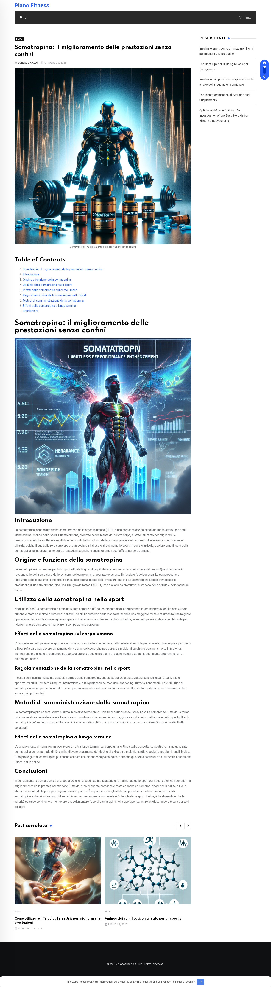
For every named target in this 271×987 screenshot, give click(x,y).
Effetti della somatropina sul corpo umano (50, 292)
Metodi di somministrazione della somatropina (53, 303)
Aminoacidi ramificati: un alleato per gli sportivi (143, 921)
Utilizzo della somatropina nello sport (47, 287)
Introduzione (31, 277)
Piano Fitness (32, 5)
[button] (180, 828)
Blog (23, 17)
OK (200, 981)
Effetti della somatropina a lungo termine (49, 308)
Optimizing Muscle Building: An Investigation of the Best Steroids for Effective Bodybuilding (223, 118)
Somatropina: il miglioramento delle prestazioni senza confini (62, 272)
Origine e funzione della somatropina (47, 282)
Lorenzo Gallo (28, 65)
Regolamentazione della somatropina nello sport (54, 298)
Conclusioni (30, 313)
